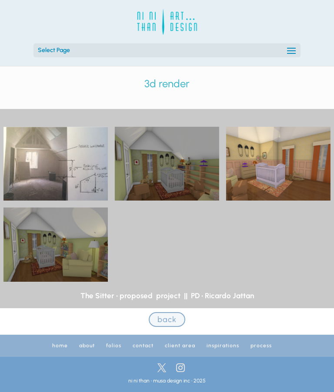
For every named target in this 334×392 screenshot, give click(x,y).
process (261, 346)
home (60, 346)
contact (143, 346)
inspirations (223, 346)
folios (113, 346)
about (87, 346)
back (167, 319)
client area (180, 346)
